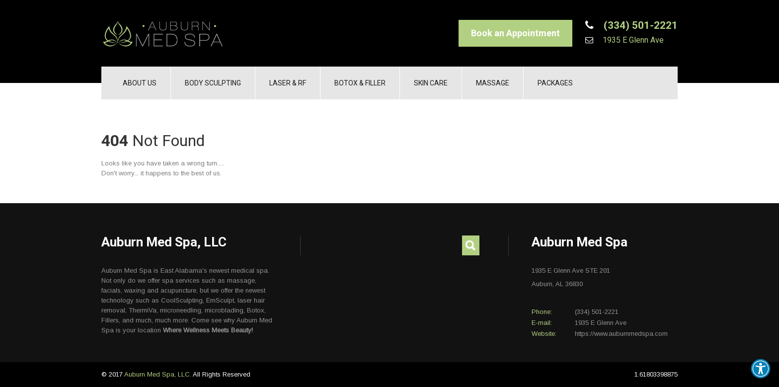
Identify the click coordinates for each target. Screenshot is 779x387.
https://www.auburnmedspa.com (621, 333)
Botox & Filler (360, 83)
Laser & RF (287, 83)
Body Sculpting (213, 83)
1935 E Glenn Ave (632, 40)
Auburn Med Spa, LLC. (158, 374)
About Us (139, 83)
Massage (492, 83)
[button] (761, 369)
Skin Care (431, 83)
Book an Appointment (515, 33)
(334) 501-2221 (639, 25)
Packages (555, 83)
